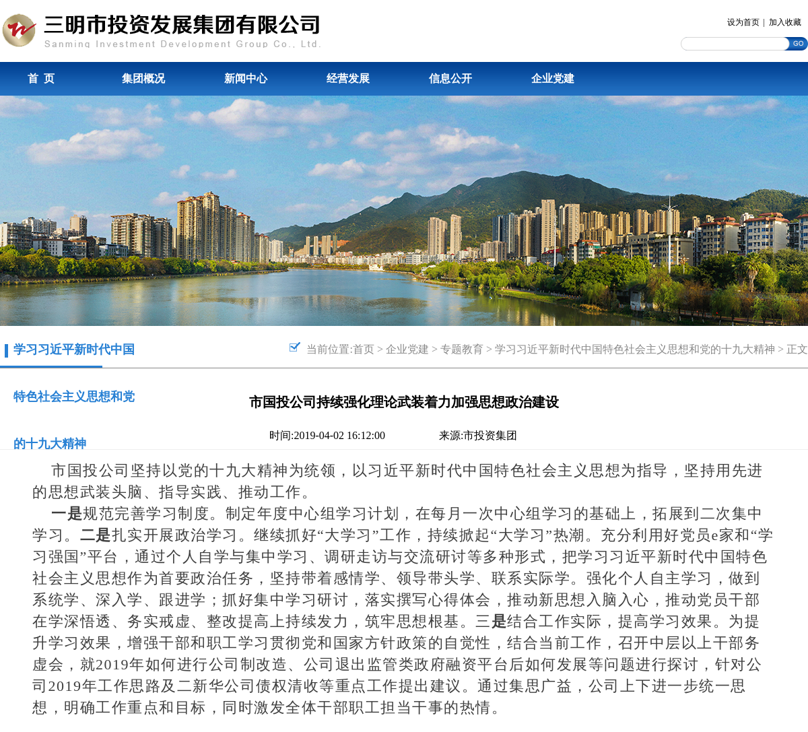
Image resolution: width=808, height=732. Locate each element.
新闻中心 (245, 78)
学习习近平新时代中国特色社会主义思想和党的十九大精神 (635, 349)
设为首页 (743, 22)
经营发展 (348, 78)
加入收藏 (785, 22)
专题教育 (461, 349)
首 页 (41, 78)
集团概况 (143, 78)
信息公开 (450, 78)
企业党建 (552, 78)
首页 (363, 349)
